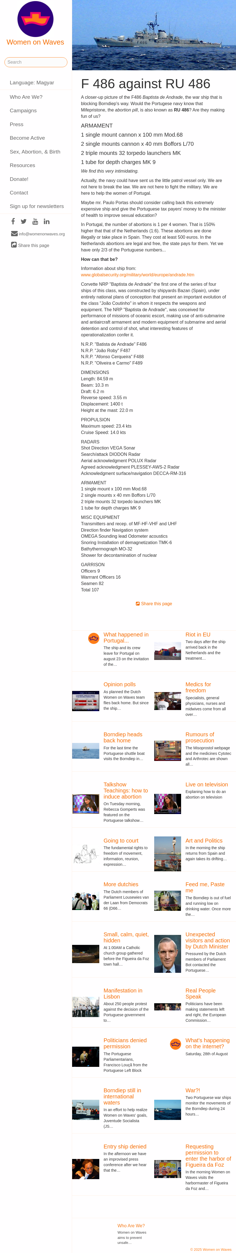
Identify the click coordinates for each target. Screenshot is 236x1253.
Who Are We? (26, 97)
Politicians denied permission (125, 1043)
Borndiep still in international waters (122, 1096)
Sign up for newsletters (37, 206)
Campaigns (23, 110)
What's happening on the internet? (208, 1043)
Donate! (19, 179)
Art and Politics (204, 841)
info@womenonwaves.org (38, 233)
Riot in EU (198, 634)
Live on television (207, 784)
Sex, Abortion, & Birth (35, 152)
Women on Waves (35, 23)
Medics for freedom (198, 687)
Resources (22, 165)
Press (16, 124)
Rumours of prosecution (200, 737)
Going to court (121, 841)
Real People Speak (201, 993)
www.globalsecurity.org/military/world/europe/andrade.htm (137, 274)
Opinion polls (120, 684)
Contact (19, 193)
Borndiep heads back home (123, 737)
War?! (193, 1090)
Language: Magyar (32, 82)
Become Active (27, 138)
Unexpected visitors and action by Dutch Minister (208, 940)
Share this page (30, 245)
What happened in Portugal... (126, 637)
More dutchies (121, 884)
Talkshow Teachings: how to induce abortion (126, 790)
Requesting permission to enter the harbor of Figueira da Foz (208, 1155)
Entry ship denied (125, 1146)
